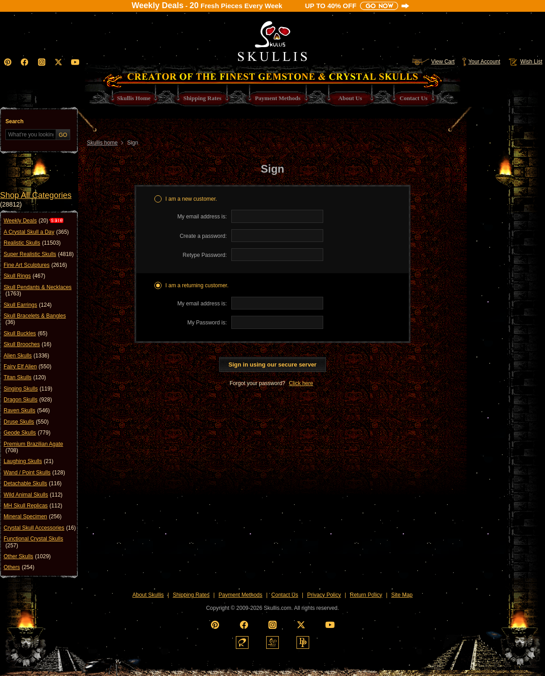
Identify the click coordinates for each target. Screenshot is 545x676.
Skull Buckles (26, 333)
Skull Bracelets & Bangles (35, 319)
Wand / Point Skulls (34, 472)
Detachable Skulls (33, 483)
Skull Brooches (27, 344)
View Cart (433, 61)
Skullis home (102, 143)
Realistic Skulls (32, 243)
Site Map (401, 595)
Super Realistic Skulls (39, 254)
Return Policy (366, 595)
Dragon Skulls (28, 399)
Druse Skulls (26, 422)
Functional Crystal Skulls (33, 542)
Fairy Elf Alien (27, 366)
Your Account (481, 61)
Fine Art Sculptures (35, 265)
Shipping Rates (191, 595)
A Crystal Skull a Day (36, 232)
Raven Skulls (27, 410)
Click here (301, 383)
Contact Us (284, 595)
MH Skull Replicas (33, 505)
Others (19, 567)
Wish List (524, 61)
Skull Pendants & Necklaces (38, 290)
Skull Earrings (28, 305)
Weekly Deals (26, 220)
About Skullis (147, 595)
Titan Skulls (25, 377)
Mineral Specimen (33, 516)
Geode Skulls (27, 433)
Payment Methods (241, 595)
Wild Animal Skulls (33, 495)
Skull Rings (24, 276)
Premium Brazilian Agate (33, 447)
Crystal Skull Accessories (40, 528)
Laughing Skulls (28, 461)
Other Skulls (27, 556)
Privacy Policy (324, 595)
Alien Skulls (26, 355)
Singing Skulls (28, 389)
